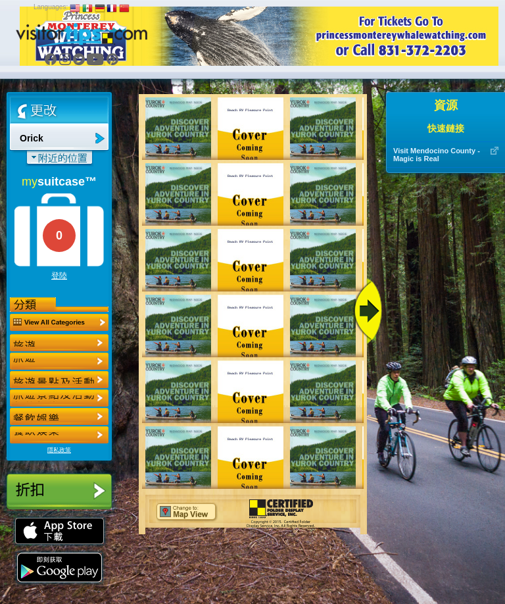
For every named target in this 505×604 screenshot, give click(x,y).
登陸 (59, 275)
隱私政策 (59, 450)
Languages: (51, 7)
